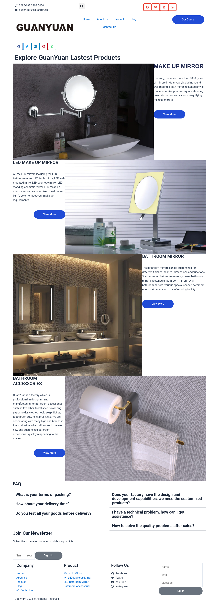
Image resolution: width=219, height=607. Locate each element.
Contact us (109, 27)
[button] (82, 6)
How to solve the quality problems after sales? (154, 525)
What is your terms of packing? (44, 494)
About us (102, 19)
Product (119, 19)
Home (86, 19)
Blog (133, 19)
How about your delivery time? (43, 504)
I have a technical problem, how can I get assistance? (149, 514)
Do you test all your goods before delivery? (54, 513)
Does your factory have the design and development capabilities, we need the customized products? (147, 498)
